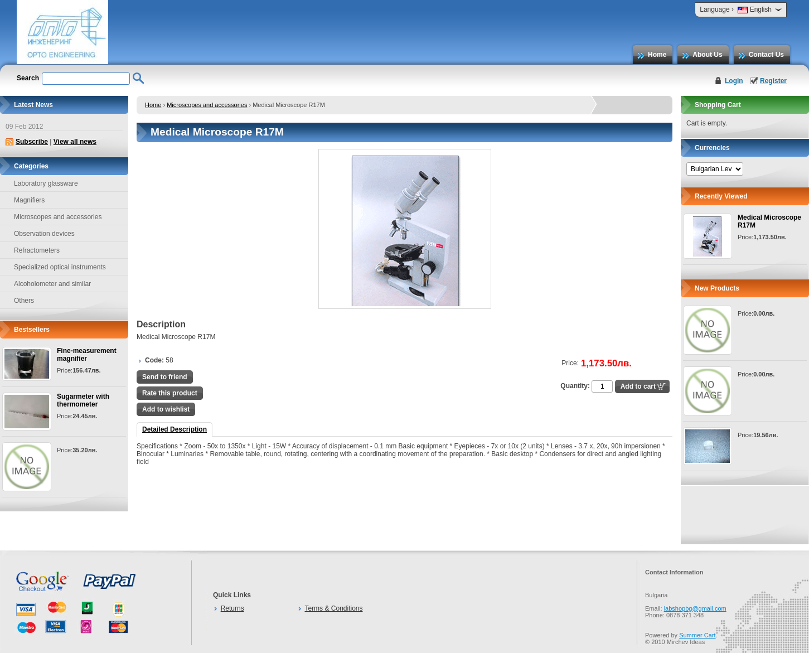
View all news (75, 142)
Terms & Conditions (333, 608)
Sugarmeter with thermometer (83, 400)
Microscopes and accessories (207, 104)
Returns (232, 608)
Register (773, 81)
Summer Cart (697, 635)
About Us (707, 55)
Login (734, 81)
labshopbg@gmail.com (695, 608)
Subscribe (32, 142)
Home (657, 55)
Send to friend (164, 377)
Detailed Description (174, 429)
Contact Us (766, 55)
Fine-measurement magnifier (87, 354)
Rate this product (169, 393)
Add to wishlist (166, 409)
